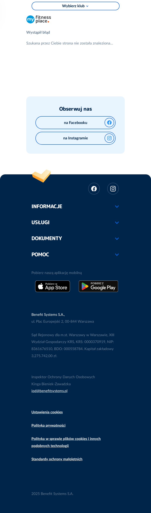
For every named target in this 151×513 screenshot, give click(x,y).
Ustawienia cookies (47, 412)
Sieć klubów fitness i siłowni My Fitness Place (38, 19)
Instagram (113, 188)
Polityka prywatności (48, 425)
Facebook (94, 188)
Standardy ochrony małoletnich (56, 459)
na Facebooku (89, 122)
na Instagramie (88, 138)
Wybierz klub (73, 6)
